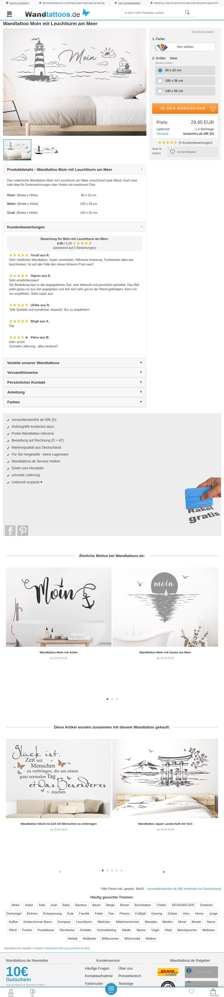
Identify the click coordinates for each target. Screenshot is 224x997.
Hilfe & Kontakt (19, 3)
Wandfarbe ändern (202, 37)
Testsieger (130, 844)
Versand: (162, 139)
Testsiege (125, 804)
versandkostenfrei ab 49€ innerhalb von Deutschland (184, 716)
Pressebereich (129, 797)
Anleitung (206, 794)
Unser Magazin (207, 809)
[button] (107, 553)
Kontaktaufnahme (97, 797)
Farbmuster (94, 804)
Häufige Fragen (97, 789)
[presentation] (60, 699)
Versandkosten (96, 812)
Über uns (125, 789)
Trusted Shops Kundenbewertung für (79, 851)
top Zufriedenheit (129, 3)
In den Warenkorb (189, 115)
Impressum (127, 812)
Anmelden (39, 834)
